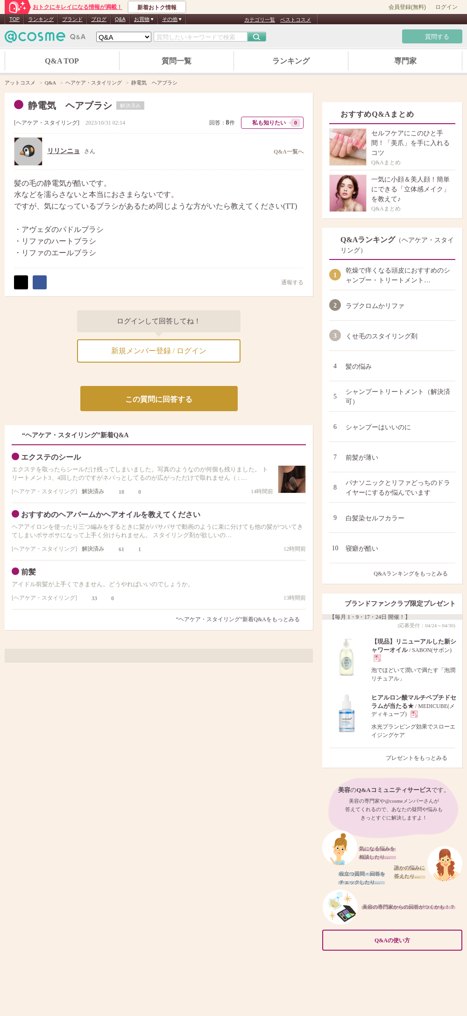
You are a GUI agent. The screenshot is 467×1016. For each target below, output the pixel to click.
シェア (40, 282)
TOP (14, 19)
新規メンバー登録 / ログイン (158, 351)
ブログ (98, 19)
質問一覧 (176, 61)
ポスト (21, 282)
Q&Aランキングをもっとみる (414, 573)
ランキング (41, 19)
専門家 (405, 61)
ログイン (446, 7)
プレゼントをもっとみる (420, 758)
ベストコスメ (295, 19)
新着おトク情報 (157, 7)
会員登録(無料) (407, 7)
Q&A (120, 19)
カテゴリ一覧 (259, 19)
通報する (288, 282)
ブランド (72, 19)
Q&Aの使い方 (416, 940)
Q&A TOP (62, 61)
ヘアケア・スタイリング (47, 123)
